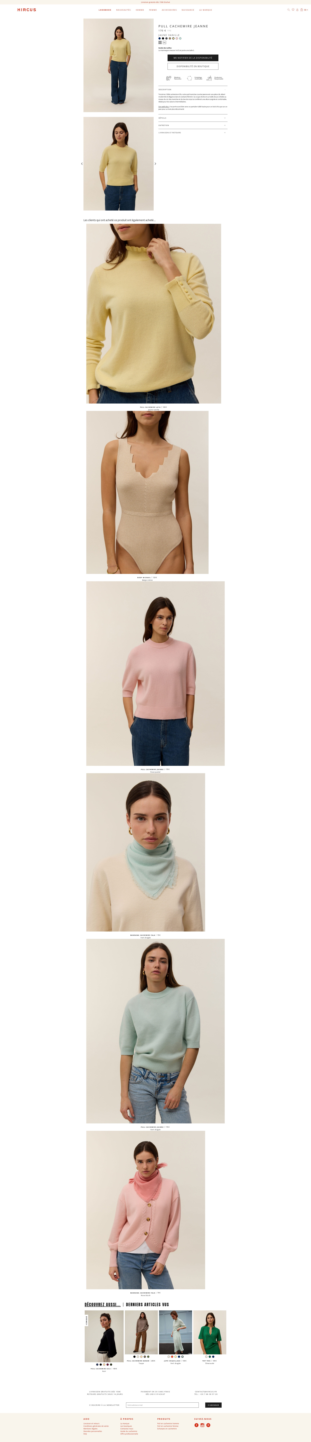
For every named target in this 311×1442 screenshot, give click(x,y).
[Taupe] (170, 38)
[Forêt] (111, 1364)
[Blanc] (138, 1357)
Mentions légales (90, 1428)
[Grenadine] (172, 1357)
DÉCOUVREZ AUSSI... (103, 1305)
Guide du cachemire (128, 1431)
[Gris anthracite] (166, 38)
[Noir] (163, 38)
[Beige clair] (104, 1364)
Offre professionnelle (129, 1434)
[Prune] (107, 1364)
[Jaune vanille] (173, 38)
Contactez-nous (126, 1428)
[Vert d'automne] (148, 1357)
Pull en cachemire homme (168, 1423)
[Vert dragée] (180, 38)
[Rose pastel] (177, 38)
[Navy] (159, 38)
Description (165, 89)
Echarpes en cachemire (167, 1428)
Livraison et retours (170, 132)
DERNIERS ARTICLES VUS (147, 1305)
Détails (162, 118)
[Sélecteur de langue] (306, 10)
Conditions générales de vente (96, 1426)
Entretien (164, 125)
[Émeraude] (210, 1357)
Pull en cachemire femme (167, 1426)
